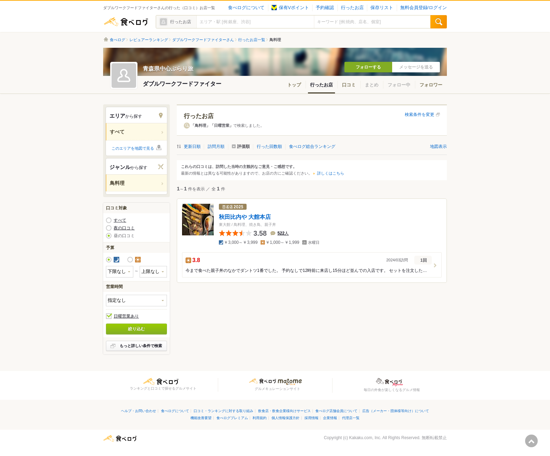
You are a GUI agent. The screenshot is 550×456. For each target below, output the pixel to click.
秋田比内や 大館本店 (245, 217)
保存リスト (381, 7)
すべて (120, 220)
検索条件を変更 (419, 114)
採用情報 (311, 418)
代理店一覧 (351, 418)
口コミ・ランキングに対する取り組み (223, 411)
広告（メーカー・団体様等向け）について (395, 411)
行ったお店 (352, 7)
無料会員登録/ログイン (423, 7)
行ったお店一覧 (251, 40)
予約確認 (325, 7)
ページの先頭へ (531, 441)
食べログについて (246, 7)
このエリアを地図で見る (133, 148)
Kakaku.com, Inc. (365, 437)
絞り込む (136, 328)
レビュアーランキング (148, 40)
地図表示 (438, 146)
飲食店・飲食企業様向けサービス (284, 411)
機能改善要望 (201, 418)
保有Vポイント (290, 7)
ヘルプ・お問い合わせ (138, 411)
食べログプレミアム (232, 418)
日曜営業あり (126, 316)
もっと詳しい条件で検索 (141, 346)
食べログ (126, 21)
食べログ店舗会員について (336, 411)
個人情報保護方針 (285, 418)
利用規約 (260, 418)
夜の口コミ (124, 228)
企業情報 (330, 418)
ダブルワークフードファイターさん (203, 40)
